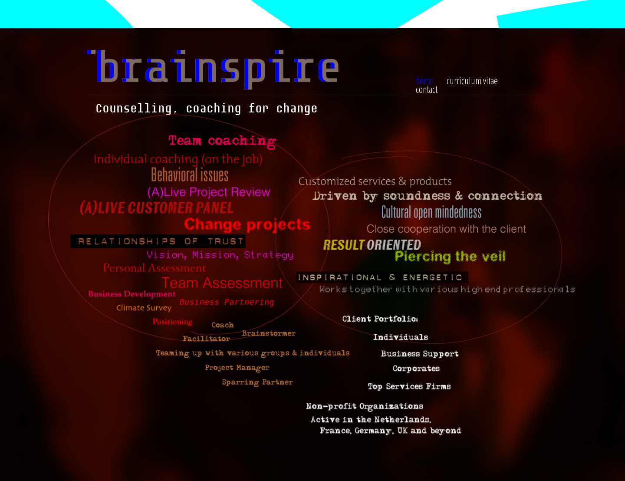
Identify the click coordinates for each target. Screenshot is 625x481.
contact (427, 89)
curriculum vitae (472, 80)
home (425, 80)
